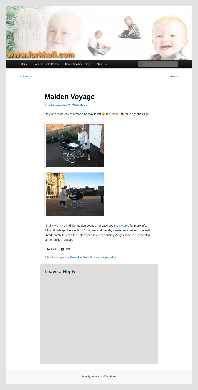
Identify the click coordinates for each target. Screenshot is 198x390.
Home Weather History (77, 64)
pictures (124, 225)
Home (24, 64)
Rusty (83, 105)
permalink (110, 257)
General (74, 257)
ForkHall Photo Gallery (46, 64)
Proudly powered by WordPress (98, 376)
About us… (103, 64)
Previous (26, 76)
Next (174, 76)
